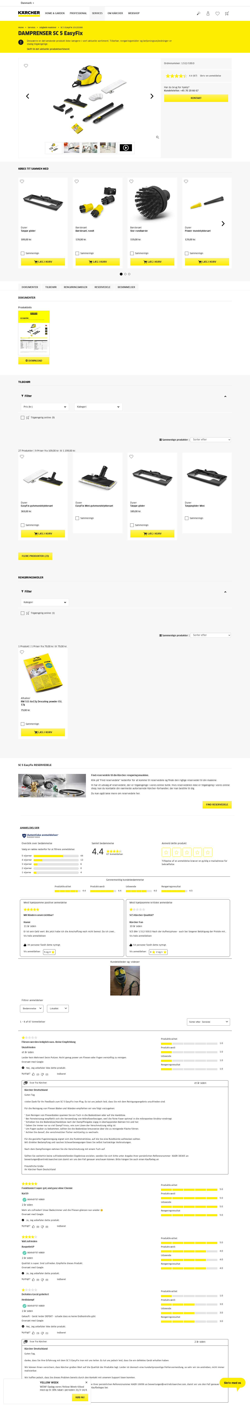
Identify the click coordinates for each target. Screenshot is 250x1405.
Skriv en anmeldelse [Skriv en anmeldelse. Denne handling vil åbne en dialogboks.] (210, 76)
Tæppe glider (28, 209)
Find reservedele (217, 664)
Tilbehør (51, 259)
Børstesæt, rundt (85, 209)
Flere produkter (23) (35, 472)
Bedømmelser (126, 259)
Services (97, 13)
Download (34, 332)
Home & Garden (55, 13)
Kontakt (196, 98)
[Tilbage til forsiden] (30, 14)
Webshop (134, 13)
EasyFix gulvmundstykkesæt (37, 428)
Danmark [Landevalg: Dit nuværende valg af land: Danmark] (27, 3)
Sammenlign (30, 225)
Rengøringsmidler (75, 259)
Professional (78, 13)
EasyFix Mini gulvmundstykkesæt (94, 428)
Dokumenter (30, 259)
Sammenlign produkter (173, 384)
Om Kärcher (115, 13)
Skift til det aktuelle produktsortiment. (48, 49)
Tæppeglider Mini (195, 428)
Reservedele (102, 259)
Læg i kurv (43, 233)
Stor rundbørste (139, 209)
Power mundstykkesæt (198, 209)
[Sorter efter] (210, 383)
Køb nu (80, 1397)
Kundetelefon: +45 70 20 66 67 (181, 91)
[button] (27, 96)
